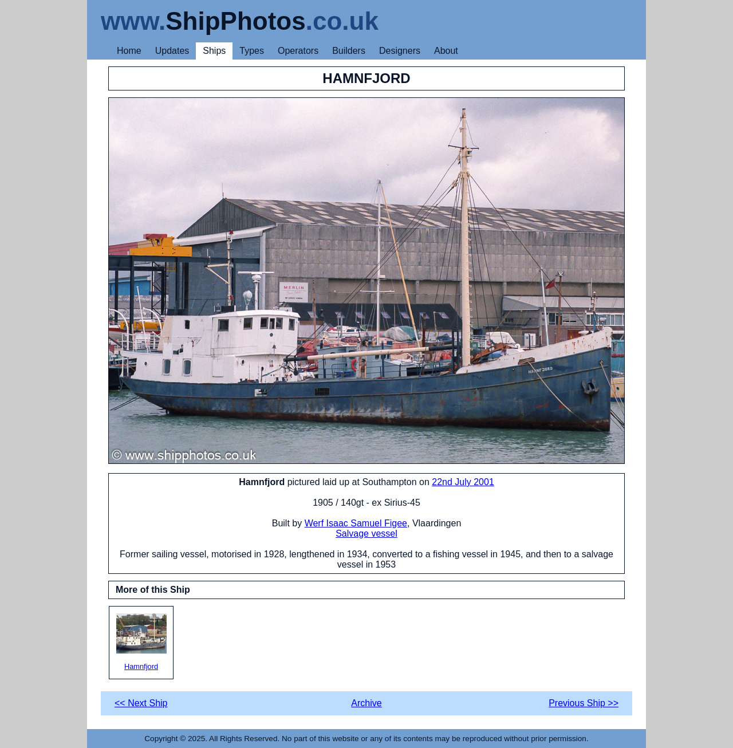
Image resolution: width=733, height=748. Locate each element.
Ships (214, 51)
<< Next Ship (141, 703)
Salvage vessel (366, 533)
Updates (172, 51)
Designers (399, 51)
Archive (366, 703)
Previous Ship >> (583, 703)
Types (251, 51)
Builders (348, 51)
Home (129, 51)
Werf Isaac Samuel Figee (356, 523)
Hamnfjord (141, 642)
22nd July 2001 (463, 482)
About (446, 51)
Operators (298, 51)
